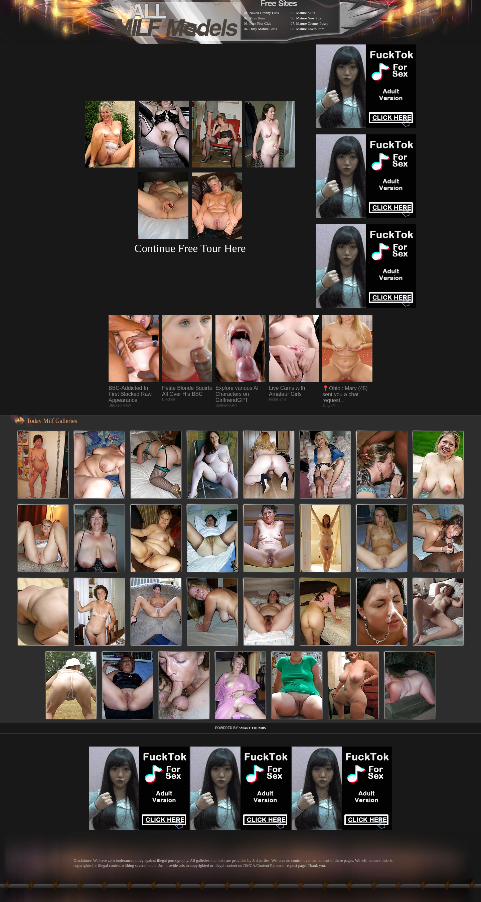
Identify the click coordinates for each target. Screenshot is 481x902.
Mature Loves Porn (310, 29)
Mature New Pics (309, 18)
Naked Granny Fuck (264, 13)
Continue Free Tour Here (190, 248)
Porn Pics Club (261, 23)
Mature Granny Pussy (312, 23)
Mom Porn (257, 18)
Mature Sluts (305, 13)
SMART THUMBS (252, 728)
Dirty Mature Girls (263, 29)
